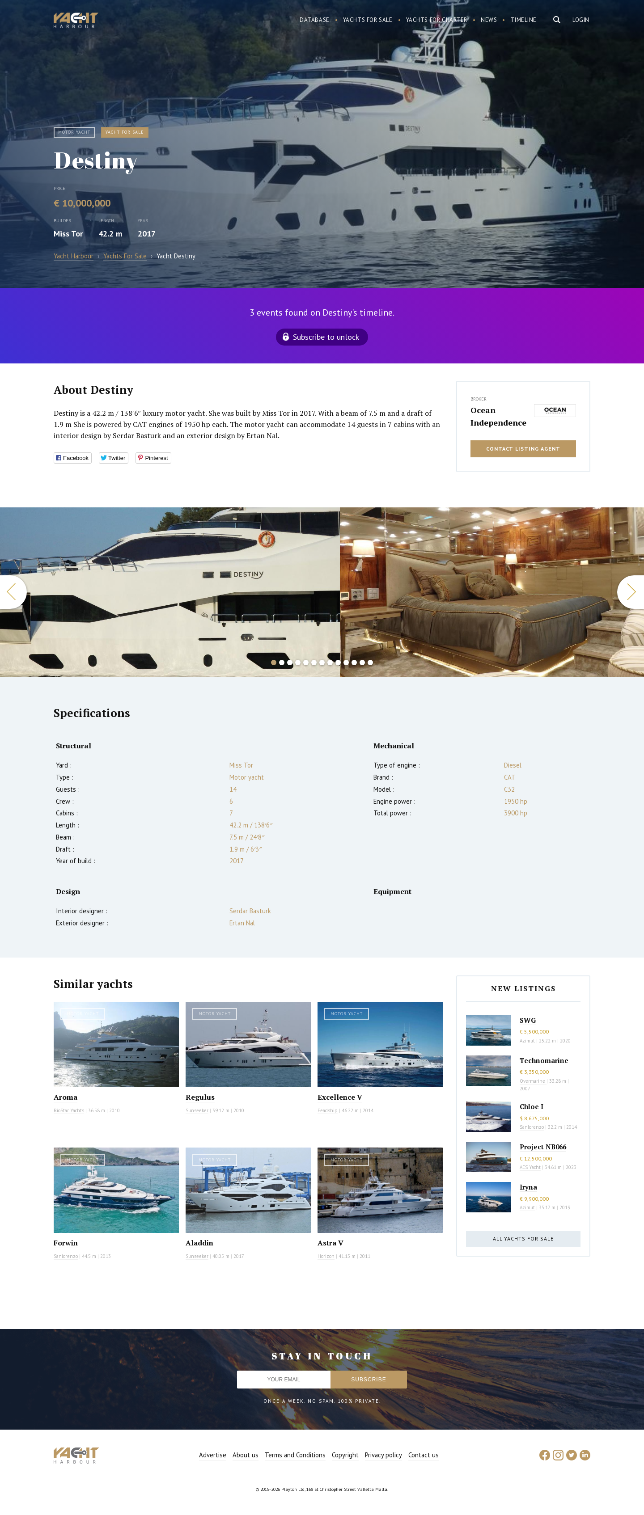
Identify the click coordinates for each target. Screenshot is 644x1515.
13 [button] (370, 662)
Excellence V (340, 1097)
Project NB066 (543, 1146)
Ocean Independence (498, 416)
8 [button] (330, 662)
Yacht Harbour (76, 21)
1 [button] (273, 662)
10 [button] (346, 662)
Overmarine (533, 1081)
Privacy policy (383, 1455)
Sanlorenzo (66, 1256)
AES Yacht (530, 1167)
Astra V (330, 1243)
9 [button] (338, 662)
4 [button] (298, 662)
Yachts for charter (437, 20)
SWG (528, 1020)
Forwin (66, 1243)
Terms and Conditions (295, 1455)
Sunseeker (197, 1110)
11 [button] (354, 662)
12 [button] (362, 662)
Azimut (527, 1041)
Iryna (528, 1186)
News (489, 20)
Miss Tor (68, 233)
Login (580, 20)
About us (245, 1455)
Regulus (200, 1097)
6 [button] (314, 662)
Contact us (423, 1455)
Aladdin (199, 1243)
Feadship (328, 1110)
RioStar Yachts (69, 1110)
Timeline (523, 20)
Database (315, 20)
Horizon (326, 1256)
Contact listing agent (523, 448)
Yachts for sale (368, 20)
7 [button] (322, 662)
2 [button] (281, 662)
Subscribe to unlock (326, 337)
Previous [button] (13, 592)
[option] (170, 592)
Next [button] (630, 592)
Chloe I (531, 1106)
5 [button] (306, 662)
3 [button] (289, 662)
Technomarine (544, 1060)
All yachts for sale (523, 1238)
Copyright (345, 1455)
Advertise (212, 1455)
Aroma (65, 1097)
